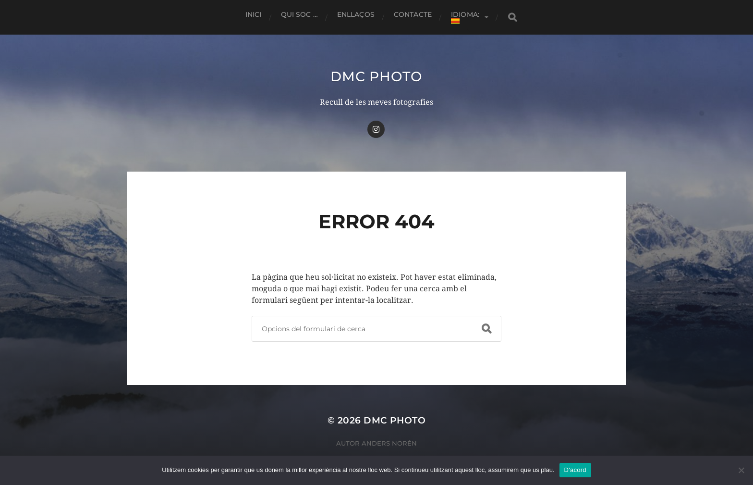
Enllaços (356, 14)
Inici (253, 14)
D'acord (575, 469)
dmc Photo (376, 76)
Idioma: (466, 17)
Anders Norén (389, 443)
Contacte (413, 14)
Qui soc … (299, 14)
